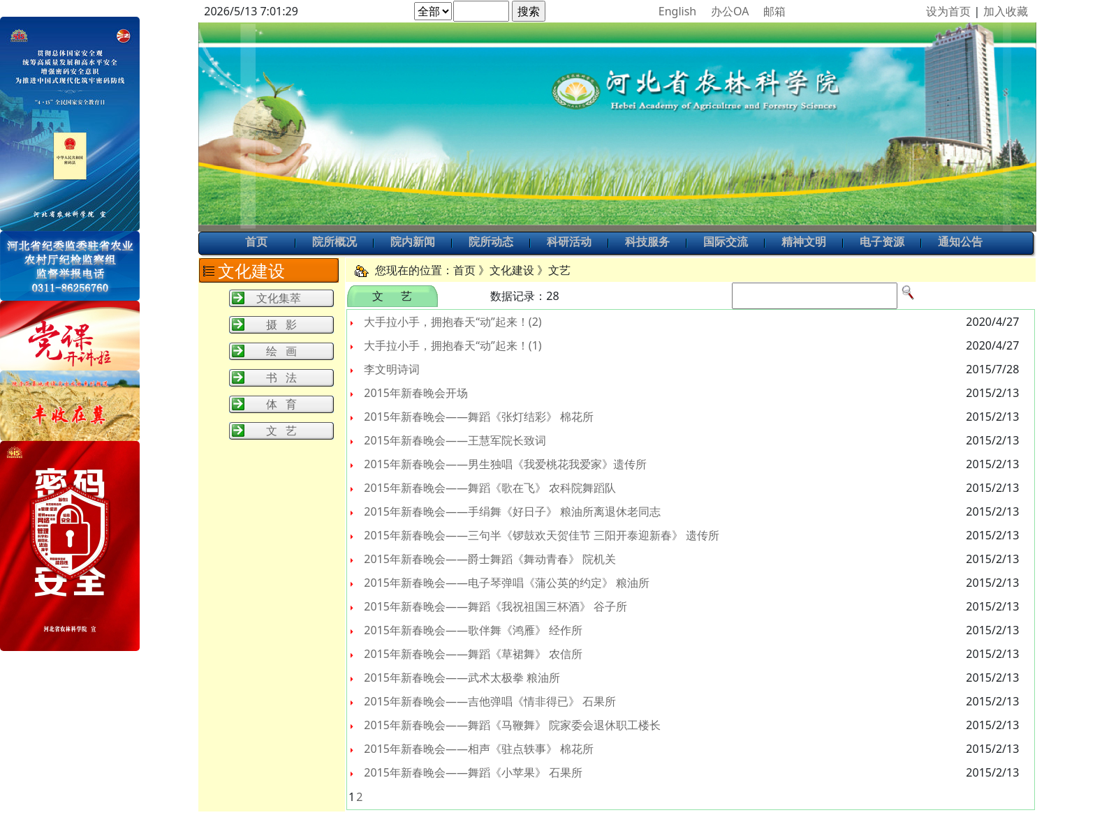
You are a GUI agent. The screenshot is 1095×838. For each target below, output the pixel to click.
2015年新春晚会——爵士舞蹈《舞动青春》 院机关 (490, 559)
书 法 (281, 377)
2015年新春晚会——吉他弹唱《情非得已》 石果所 (490, 701)
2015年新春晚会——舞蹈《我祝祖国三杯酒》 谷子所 (495, 606)
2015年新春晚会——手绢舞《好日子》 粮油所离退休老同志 (512, 511)
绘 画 (281, 351)
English (677, 11)
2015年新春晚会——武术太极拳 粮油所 (462, 677)
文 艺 (281, 430)
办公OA (730, 11)
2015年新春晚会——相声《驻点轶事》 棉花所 (479, 748)
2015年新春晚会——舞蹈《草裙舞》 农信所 (473, 653)
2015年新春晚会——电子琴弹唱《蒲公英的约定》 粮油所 (506, 582)
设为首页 (948, 11)
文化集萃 (278, 298)
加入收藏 (1005, 11)
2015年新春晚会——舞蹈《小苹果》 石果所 (473, 772)
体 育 (281, 404)
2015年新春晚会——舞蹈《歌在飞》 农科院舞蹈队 (490, 487)
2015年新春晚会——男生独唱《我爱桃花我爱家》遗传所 (505, 464)
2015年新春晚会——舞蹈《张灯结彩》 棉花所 (479, 416)
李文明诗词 (392, 369)
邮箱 (774, 11)
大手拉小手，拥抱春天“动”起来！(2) (452, 321)
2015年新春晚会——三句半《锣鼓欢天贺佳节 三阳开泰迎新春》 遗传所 (541, 535)
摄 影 (281, 324)
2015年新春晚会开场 (416, 393)
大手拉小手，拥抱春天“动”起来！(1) (452, 345)
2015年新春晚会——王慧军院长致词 (455, 440)
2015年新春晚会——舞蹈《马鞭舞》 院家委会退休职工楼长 (512, 725)
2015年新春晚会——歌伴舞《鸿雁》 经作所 (473, 630)
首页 (256, 243)
